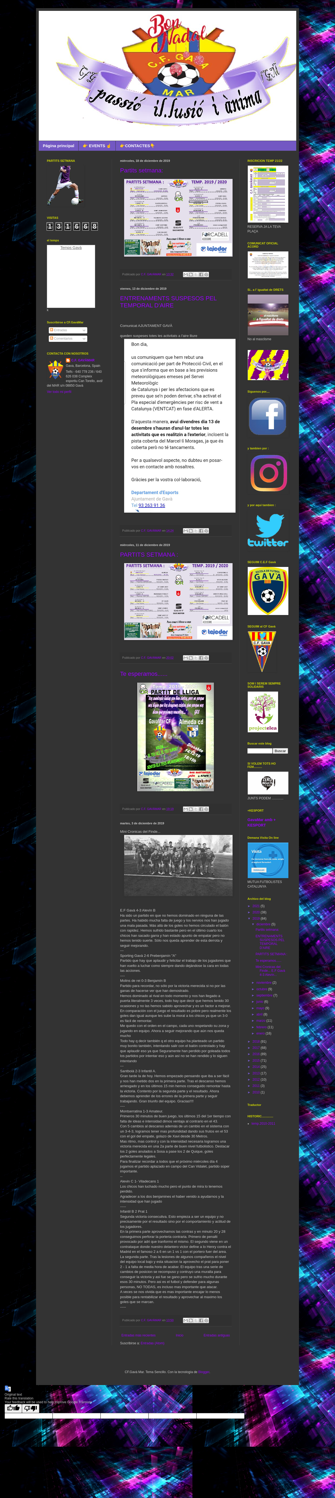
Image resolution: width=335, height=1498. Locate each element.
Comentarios (61, 338)
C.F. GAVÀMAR (83, 360)
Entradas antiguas (217, 1335)
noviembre (264, 983)
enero (261, 1033)
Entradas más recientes (138, 1335)
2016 (257, 1054)
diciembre (263, 924)
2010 (257, 1092)
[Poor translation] (30, 1408)
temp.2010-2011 (263, 1123)
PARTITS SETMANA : (149, 554)
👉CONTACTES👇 (137, 145)
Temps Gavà (71, 247)
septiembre (264, 995)
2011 (257, 1086)
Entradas (58, 330)
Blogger (204, 1372)
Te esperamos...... (144, 673)
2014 (257, 1067)
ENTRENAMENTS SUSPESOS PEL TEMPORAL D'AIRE (168, 302)
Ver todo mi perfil (59, 392)
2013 (257, 1073)
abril (259, 1014)
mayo (260, 1008)
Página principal (58, 145)
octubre (262, 989)
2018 (257, 1041)
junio (260, 1002)
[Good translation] (13, 1408)
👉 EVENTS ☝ (97, 145)
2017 (257, 1048)
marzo (261, 1021)
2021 (257, 906)
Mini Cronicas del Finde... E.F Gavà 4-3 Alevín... (270, 971)
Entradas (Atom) (152, 1343)
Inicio (179, 1335)
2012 (257, 1079)
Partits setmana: (141, 170)
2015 (257, 1060)
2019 (257, 918)
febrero (262, 1027)
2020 (257, 912)
